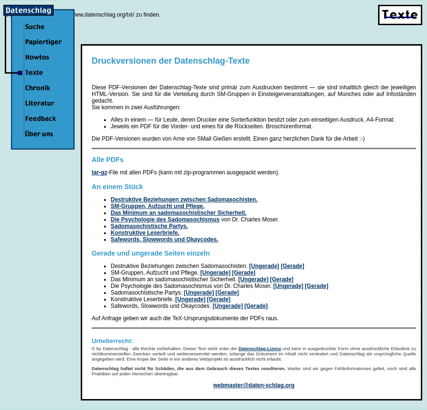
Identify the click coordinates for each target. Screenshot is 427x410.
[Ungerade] (264, 266)
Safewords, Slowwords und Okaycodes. (164, 239)
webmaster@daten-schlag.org (253, 385)
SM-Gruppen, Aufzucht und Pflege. (158, 206)
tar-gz (99, 172)
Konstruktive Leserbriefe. (145, 232)
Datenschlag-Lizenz (259, 348)
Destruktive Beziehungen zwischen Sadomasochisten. (184, 199)
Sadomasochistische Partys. (149, 226)
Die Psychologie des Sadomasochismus (165, 219)
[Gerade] (292, 266)
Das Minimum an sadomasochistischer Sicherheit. (179, 213)
